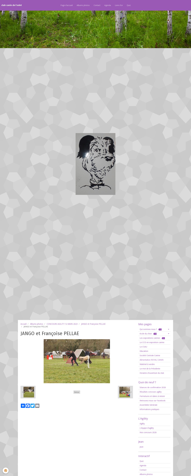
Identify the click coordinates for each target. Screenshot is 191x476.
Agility (142, 423)
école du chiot (148, 333)
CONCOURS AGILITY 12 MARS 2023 (62, 324)
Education (144, 351)
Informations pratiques (149, 409)
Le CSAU (143, 346)
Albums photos (83, 5)
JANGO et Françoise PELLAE (93, 324)
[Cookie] (6, 470)
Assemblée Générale (148, 405)
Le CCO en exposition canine (152, 342)
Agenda (107, 5)
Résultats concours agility (151, 392)
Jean (141, 447)
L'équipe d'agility (147, 428)
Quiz (129, 5)
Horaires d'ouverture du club (152, 373)
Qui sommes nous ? (151, 329)
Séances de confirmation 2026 (153, 387)
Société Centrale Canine (150, 355)
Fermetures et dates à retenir (152, 396)
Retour (76, 392)
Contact (97, 5)
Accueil (24, 324)
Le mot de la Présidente (150, 368)
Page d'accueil (66, 5)
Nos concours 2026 (148, 432)
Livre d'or (119, 5)
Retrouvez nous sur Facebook (152, 400)
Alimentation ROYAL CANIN (151, 360)
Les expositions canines (152, 338)
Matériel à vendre (147, 364)
